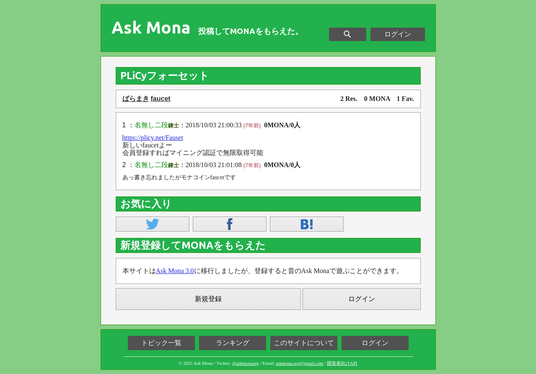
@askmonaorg (245, 363)
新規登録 (208, 298)
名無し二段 (151, 125)
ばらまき (135, 98)
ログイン (397, 34)
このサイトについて (304, 342)
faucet (161, 98)
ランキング (232, 342)
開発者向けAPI (342, 363)
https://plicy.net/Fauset (152, 137)
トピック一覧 (161, 342)
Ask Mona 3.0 (175, 270)
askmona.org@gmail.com (299, 363)
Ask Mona (151, 27)
